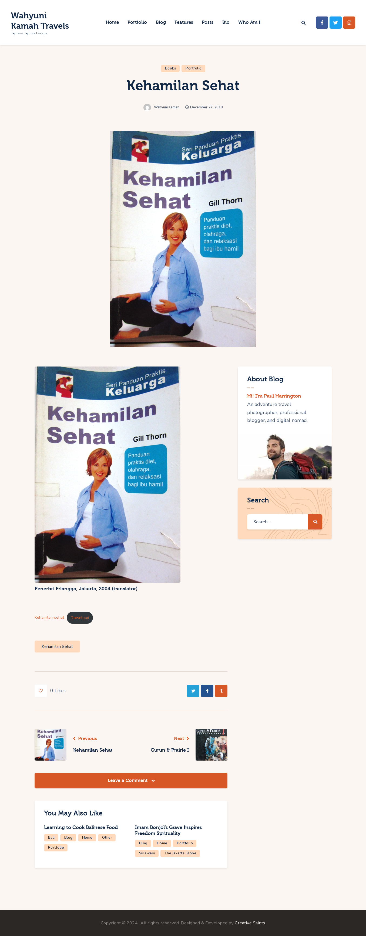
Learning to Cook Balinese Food (81, 827)
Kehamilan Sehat (57, 646)
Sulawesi (147, 853)
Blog (68, 837)
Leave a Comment (128, 780)
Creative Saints (250, 923)
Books (170, 68)
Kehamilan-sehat (49, 617)
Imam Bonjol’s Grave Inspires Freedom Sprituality (168, 830)
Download (80, 617)
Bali (51, 837)
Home (87, 837)
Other (107, 837)
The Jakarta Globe (180, 853)
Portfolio (194, 68)
